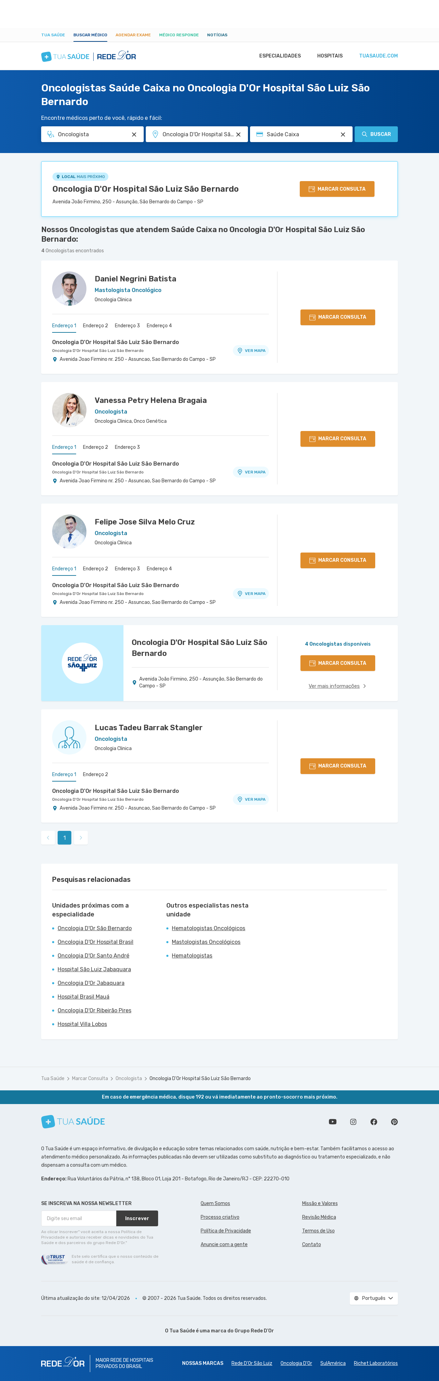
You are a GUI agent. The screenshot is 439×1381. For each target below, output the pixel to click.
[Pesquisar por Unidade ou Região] (238, 134)
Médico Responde (179, 35)
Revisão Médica (319, 1217)
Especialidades (277, 56)
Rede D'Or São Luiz (252, 1363)
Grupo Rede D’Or (254, 1331)
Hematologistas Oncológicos (208, 928)
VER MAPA (251, 350)
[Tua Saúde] (73, 1121)
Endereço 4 (159, 326)
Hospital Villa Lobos (82, 1024)
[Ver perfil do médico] (69, 288)
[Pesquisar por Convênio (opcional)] (343, 134)
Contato (311, 1244)
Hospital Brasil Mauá (83, 996)
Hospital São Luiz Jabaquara (94, 969)
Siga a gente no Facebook (373, 1121)
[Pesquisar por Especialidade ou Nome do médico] (134, 134)
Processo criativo (220, 1217)
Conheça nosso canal (332, 1121)
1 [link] (64, 838)
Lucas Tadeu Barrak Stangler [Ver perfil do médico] (149, 727)
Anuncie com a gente (224, 1244)
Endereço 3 (127, 326)
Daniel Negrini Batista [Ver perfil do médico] (135, 278)
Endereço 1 (64, 326)
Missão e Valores (320, 1203)
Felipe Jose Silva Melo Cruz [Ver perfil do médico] (145, 522)
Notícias (217, 35)
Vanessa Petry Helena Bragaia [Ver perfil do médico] (151, 400)
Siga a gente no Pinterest (394, 1121)
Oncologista (129, 1078)
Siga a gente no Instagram (353, 1121)
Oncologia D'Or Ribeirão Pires (94, 1010)
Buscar (376, 134)
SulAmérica (333, 1363)
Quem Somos (215, 1203)
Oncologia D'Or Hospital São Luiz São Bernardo (145, 189)
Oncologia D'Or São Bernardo (95, 928)
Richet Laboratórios (376, 1363)
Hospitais (328, 56)
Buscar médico (90, 35)
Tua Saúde (53, 35)
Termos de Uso (318, 1231)
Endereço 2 (95, 326)
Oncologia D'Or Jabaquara (91, 983)
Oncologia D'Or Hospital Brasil (95, 942)
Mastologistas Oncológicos (206, 942)
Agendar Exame (133, 35)
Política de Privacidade (226, 1231)
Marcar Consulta (90, 1078)
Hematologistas (192, 955)
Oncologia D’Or (296, 1363)
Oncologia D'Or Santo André (93, 955)
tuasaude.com (378, 56)
